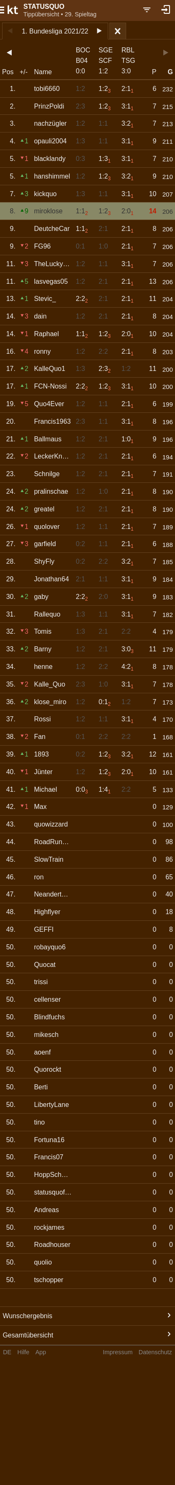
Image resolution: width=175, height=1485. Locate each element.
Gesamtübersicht (28, 1335)
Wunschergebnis (27, 1315)
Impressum (117, 1352)
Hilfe (24, 1352)
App (41, 1352)
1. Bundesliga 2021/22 (55, 31)
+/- (24, 71)
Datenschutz (155, 1352)
